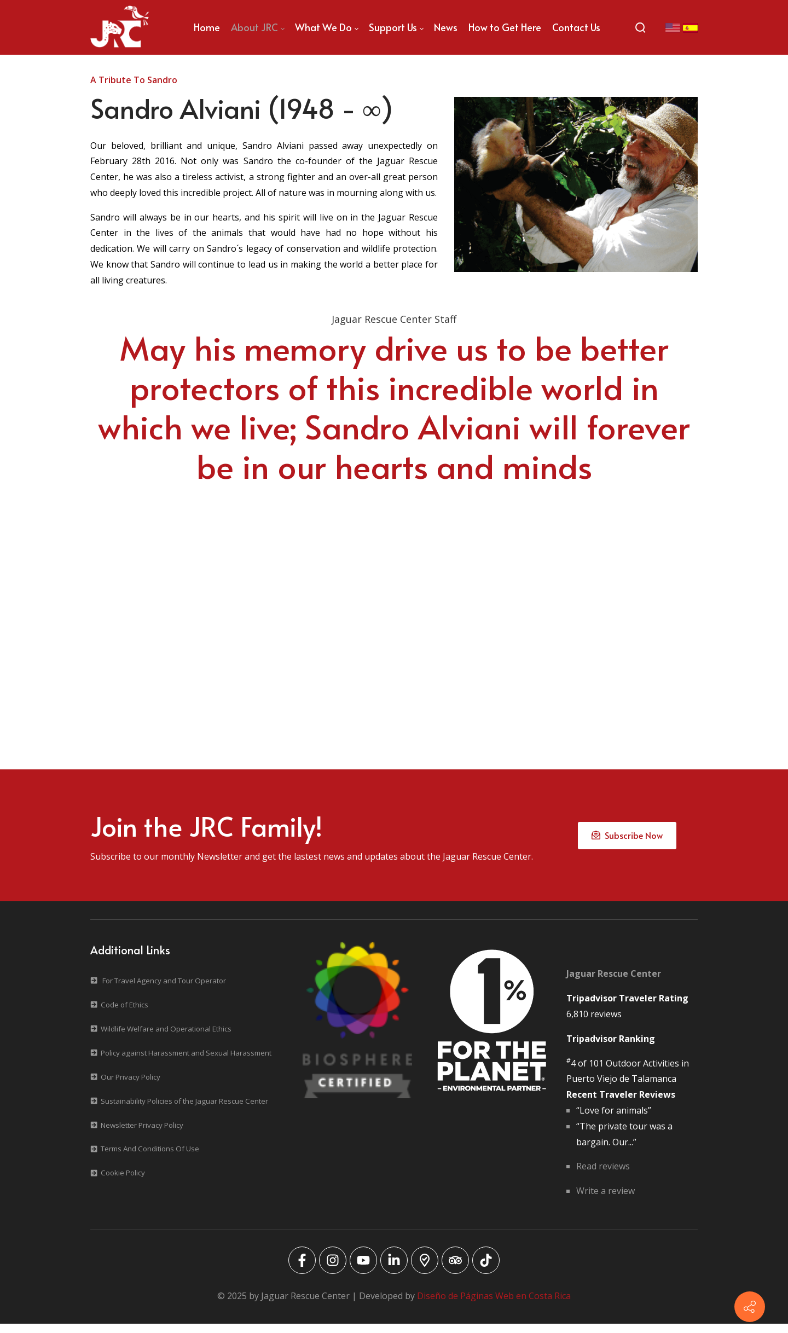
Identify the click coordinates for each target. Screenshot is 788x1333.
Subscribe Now (627, 841)
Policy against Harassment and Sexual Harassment (186, 1062)
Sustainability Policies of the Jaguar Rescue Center (184, 1110)
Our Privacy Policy (130, 1086)
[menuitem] (206, 27)
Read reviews (603, 1176)
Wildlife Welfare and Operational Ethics (166, 1038)
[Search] (640, 27)
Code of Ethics (124, 1014)
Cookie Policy (123, 1182)
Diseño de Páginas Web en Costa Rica (494, 1305)
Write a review (605, 1201)
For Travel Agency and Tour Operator (164, 990)
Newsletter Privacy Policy (142, 1134)
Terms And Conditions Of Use (150, 1158)
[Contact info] (749, 1306)
